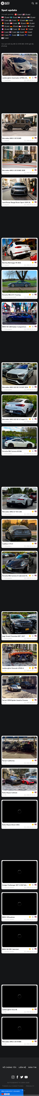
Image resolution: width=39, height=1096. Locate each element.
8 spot (13, 17)
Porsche (5, 295)
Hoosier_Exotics (9, 887)
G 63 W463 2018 (19, 170)
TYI (5, 670)
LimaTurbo (7, 80)
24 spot (26, 14)
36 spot (22, 23)
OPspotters (7, 514)
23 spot (23, 26)
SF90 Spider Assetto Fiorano (17, 700)
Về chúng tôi (9, 1067)
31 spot (30, 23)
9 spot (20, 35)
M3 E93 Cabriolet (12, 949)
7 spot (13, 29)
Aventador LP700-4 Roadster (22, 78)
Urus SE (14, 1010)
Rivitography (8, 329)
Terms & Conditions (12, 1086)
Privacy (30, 1086)
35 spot (31, 17)
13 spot (5, 26)
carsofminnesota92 (10, 297)
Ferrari (4, 700)
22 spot (21, 20)
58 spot (14, 26)
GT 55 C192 (17, 512)
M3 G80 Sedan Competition (16, 327)
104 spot (22, 17)
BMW (4, 327)
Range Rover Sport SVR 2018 (21, 202)
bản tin (32, 1067)
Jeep (3, 636)
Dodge (4, 885)
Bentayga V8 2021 (14, 263)
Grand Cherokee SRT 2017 (15, 636)
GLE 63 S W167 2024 (20, 387)
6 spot (18, 14)
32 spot (5, 23)
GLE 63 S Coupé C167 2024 (22, 419)
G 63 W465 (17, 138)
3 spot (5, 32)
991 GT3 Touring (14, 295)
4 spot (29, 20)
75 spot (5, 17)
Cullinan (14, 793)
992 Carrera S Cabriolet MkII (18, 576)
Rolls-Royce (6, 793)
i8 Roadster (10, 917)
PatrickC (6, 141)
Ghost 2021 (15, 825)
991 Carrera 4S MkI (15, 451)
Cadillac (5, 544)
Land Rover (6, 202)
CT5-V (10, 544)
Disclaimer (19, 1091)
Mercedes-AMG (7, 138)
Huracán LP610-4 (18, 668)
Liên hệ (22, 1067)
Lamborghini (6, 78)
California (10, 761)
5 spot (5, 20)
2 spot (13, 23)
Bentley (5, 263)
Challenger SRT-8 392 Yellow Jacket (20, 885)
